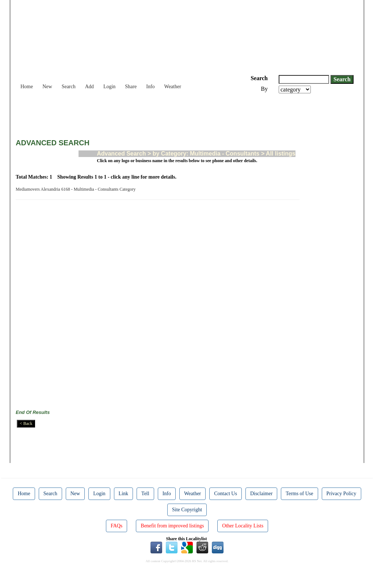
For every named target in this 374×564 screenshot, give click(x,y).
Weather (172, 86)
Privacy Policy (341, 493)
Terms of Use (299, 493)
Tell (145, 493)
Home (26, 86)
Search (69, 86)
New (47, 86)
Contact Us (225, 493)
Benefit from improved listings (172, 525)
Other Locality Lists (242, 525)
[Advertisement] (149, 113)
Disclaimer (261, 493)
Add (89, 86)
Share (131, 86)
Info (150, 86)
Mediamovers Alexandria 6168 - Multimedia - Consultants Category (77, 189)
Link (123, 493)
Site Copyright (187, 509)
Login (109, 86)
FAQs (116, 525)
